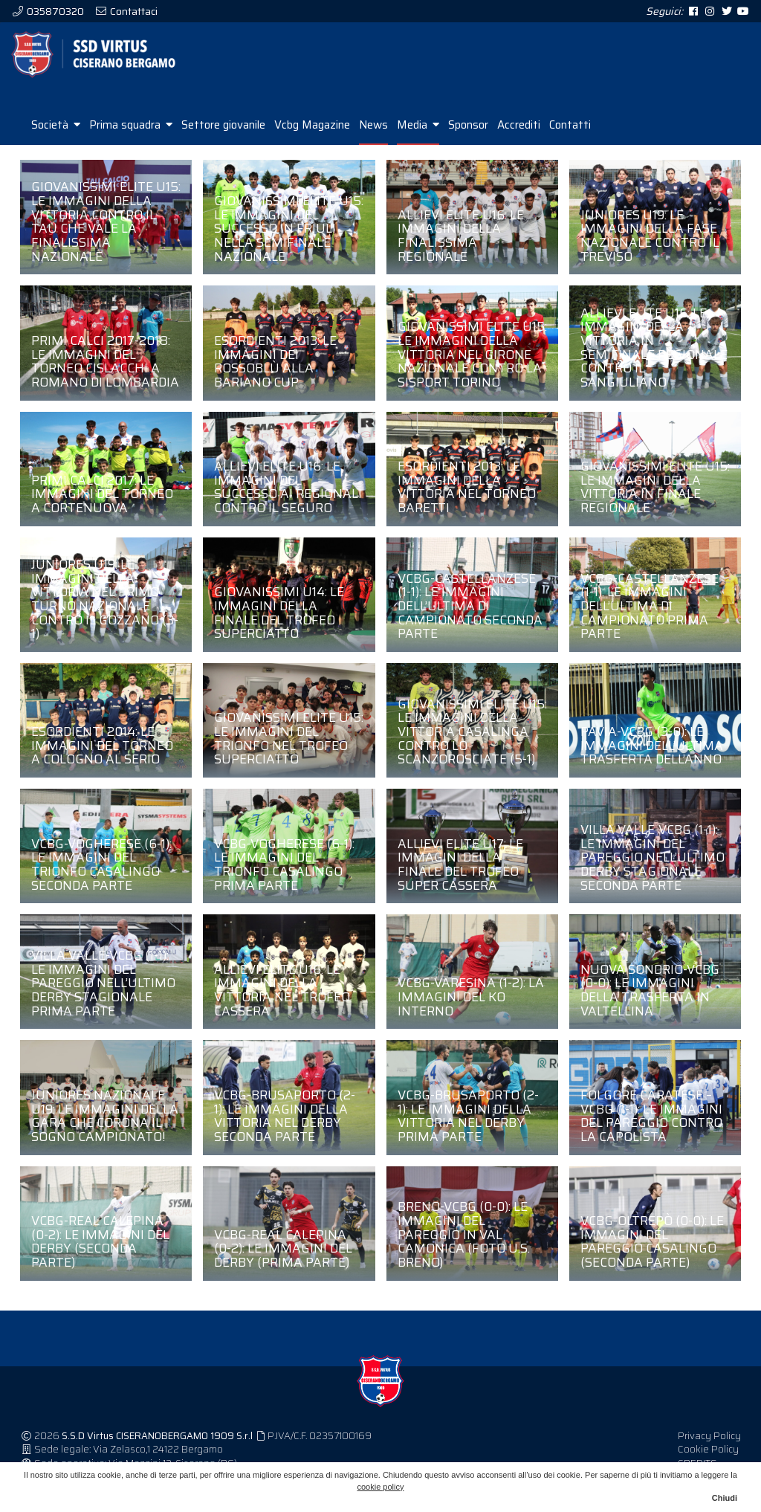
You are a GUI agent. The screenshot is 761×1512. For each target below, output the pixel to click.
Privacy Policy (709, 1452)
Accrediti (518, 141)
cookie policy (380, 1486)
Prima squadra (130, 141)
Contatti (570, 141)
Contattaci (133, 11)
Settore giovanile (223, 141)
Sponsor (468, 141)
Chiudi (724, 1497)
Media (418, 141)
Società (55, 141)
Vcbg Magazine (312, 141)
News (373, 141)
